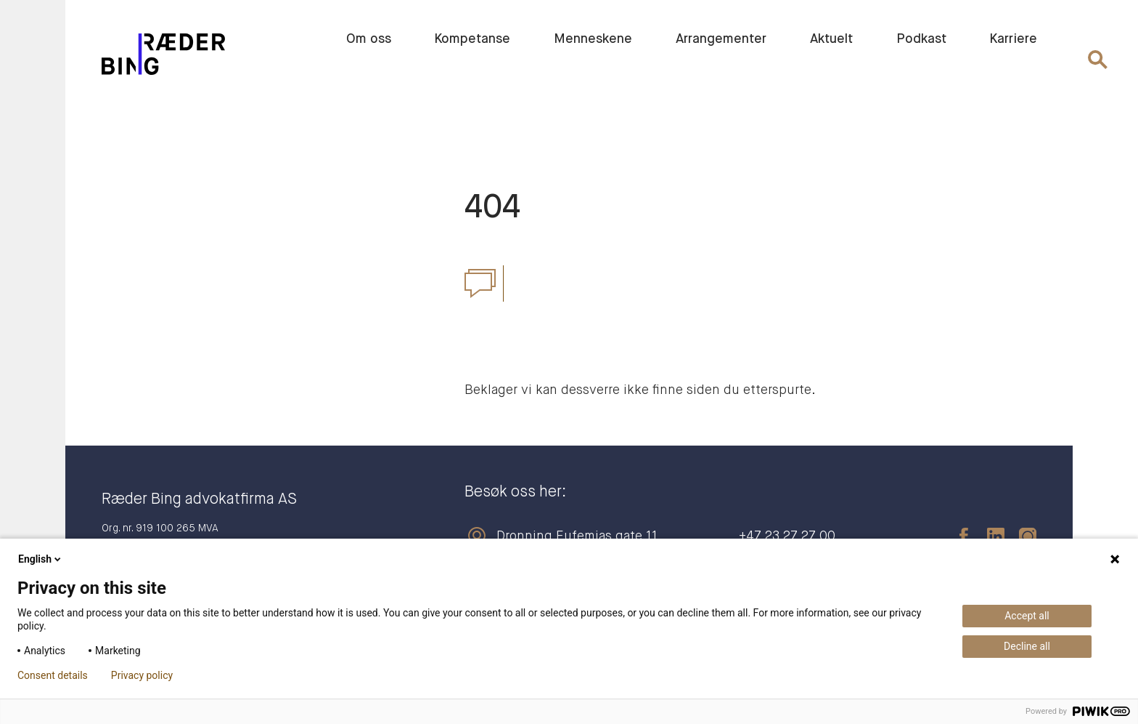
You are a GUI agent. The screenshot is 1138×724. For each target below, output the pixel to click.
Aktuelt (831, 39)
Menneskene (593, 39)
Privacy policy (142, 675)
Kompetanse (472, 39)
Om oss (368, 39)
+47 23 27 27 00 (787, 536)
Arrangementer (721, 39)
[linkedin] (988, 536)
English (40, 559)
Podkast (921, 39)
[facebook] (957, 536)
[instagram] (1020, 536)
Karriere (1013, 39)
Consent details (52, 675)
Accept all (1026, 616)
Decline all (1027, 646)
